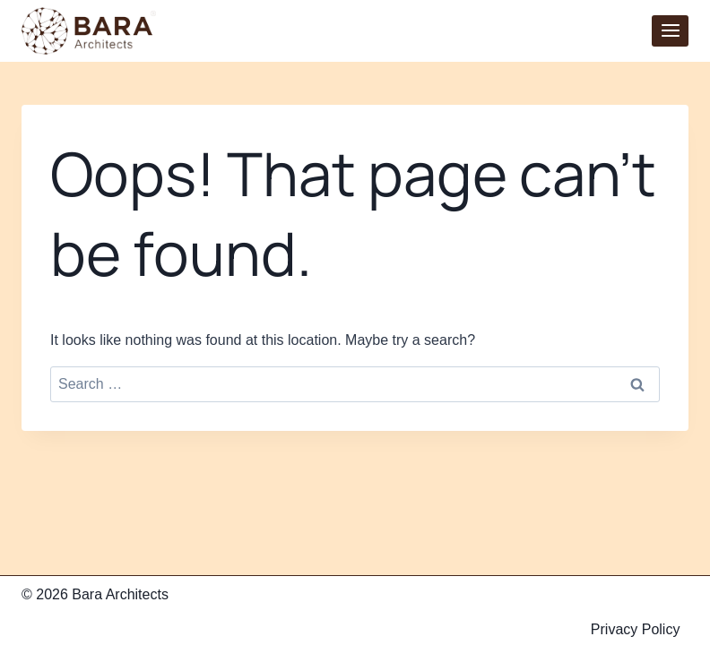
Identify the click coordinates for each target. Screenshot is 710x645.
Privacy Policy (635, 629)
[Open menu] (670, 31)
